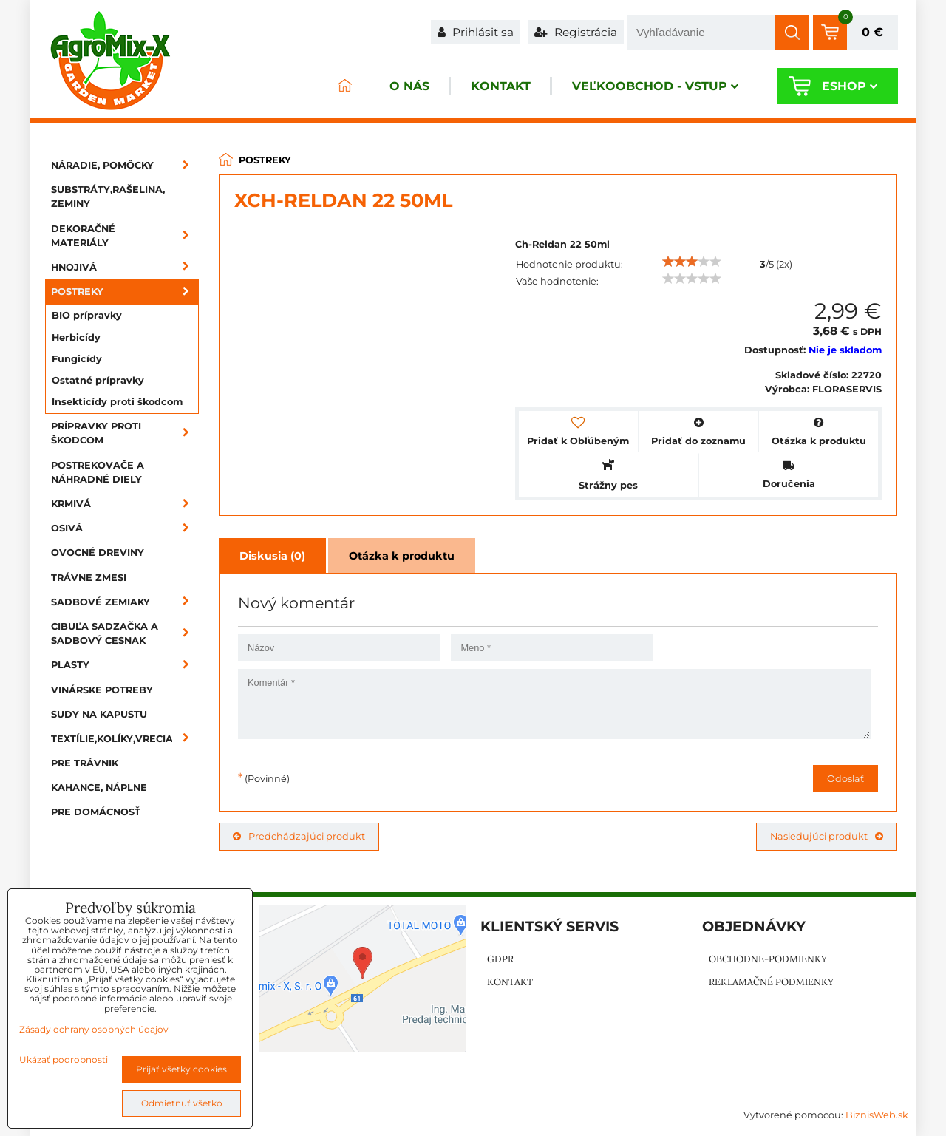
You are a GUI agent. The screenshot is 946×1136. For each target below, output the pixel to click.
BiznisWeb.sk (876, 1114)
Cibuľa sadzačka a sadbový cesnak (125, 633)
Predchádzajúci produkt (299, 836)
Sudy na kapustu (99, 714)
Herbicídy (76, 337)
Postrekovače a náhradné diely (97, 472)
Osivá (125, 528)
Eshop (849, 86)
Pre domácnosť (95, 811)
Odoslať (845, 778)
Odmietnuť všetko (181, 1103)
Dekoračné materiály (125, 236)
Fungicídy (77, 358)
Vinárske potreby (102, 689)
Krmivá (125, 504)
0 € (872, 32)
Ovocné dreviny (97, 552)
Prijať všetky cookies (181, 1069)
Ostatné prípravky (98, 380)
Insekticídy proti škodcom (117, 401)
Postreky (125, 291)
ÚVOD (344, 86)
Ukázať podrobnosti (63, 1059)
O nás (409, 86)
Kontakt (501, 86)
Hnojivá (125, 267)
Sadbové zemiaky (125, 602)
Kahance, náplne (99, 787)
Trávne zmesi (88, 577)
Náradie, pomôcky (125, 165)
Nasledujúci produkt (826, 836)
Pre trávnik (84, 763)
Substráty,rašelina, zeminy (108, 196)
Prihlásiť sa (476, 32)
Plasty (125, 665)
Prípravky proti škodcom (125, 433)
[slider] (691, 262)
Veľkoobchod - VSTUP (655, 86)
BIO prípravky (87, 315)
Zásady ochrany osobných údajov (94, 1029)
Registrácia (575, 32)
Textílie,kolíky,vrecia (125, 739)
